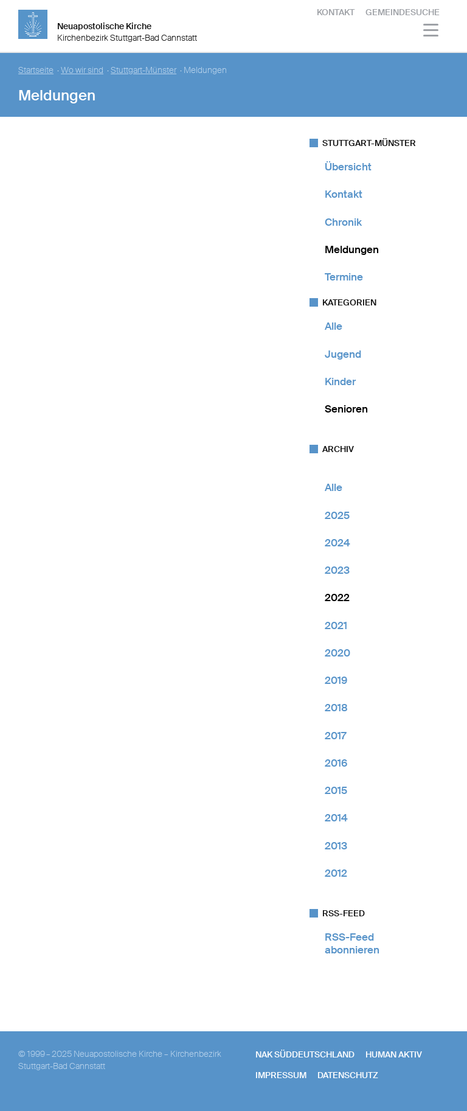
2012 (336, 873)
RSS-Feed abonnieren (352, 943)
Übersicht (348, 166)
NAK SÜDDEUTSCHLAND (305, 1054)
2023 (337, 570)
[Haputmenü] (431, 32)
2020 (337, 653)
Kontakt (336, 12)
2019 (336, 680)
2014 (336, 817)
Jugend (343, 354)
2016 (336, 763)
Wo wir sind (82, 70)
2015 (336, 790)
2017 (335, 735)
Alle (333, 326)
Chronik (343, 222)
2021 (336, 625)
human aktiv (393, 1054)
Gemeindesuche (402, 12)
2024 (337, 542)
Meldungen (352, 249)
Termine (344, 277)
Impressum (280, 1075)
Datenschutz (347, 1075)
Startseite (36, 70)
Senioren (346, 409)
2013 (336, 845)
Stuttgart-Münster (143, 70)
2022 (337, 597)
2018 (336, 707)
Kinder (340, 381)
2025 (337, 515)
